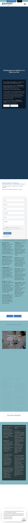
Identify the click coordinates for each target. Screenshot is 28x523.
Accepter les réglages (8, 514)
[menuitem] (24, 4)
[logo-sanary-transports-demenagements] (11, 4)
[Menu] (24, 4)
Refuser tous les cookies (18, 514)
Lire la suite (14, 343)
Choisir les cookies (8, 517)
